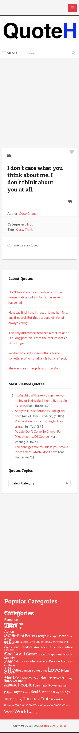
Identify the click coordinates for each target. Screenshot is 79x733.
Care (19, 229)
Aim (7, 654)
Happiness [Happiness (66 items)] (55, 654)
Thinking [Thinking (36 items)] (17, 699)
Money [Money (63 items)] (27, 678)
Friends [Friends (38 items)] (45, 647)
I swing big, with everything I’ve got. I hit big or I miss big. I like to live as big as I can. (41, 400)
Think (29, 229)
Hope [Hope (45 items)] (28, 661)
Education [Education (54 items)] (42, 641)
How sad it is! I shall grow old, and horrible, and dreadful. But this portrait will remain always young (38, 317)
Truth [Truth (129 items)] (46, 698)
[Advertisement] (39, 103)
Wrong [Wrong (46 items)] (33, 712)
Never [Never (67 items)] (56, 678)
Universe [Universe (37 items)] (9, 705)
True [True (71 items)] (36, 699)
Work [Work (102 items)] (9, 711)
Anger (8, 677)
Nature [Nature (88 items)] (46, 678)
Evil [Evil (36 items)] (66, 641)
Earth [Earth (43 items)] (32, 641)
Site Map (61, 725)
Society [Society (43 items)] (26, 692)
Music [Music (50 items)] (36, 678)
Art (6, 692)
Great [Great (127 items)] (31, 653)
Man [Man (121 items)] (65, 670)
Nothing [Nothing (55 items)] (67, 678)
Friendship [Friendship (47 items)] (56, 647)
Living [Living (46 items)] (44, 670)
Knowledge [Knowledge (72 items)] (57, 661)
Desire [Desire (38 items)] (70, 636)
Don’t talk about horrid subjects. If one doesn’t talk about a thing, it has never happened (35, 297)
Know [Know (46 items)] (45, 661)
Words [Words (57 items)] (66, 705)
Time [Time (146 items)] (28, 698)
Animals (10, 684)
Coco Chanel (28, 213)
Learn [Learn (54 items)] (69, 661)
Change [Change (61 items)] (41, 636)
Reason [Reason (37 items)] (62, 685)
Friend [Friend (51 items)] (36, 647)
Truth (30, 224)
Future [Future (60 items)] (68, 647)
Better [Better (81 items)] (30, 636)
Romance (11, 619)
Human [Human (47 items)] (36, 661)
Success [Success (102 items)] (45, 691)
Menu (9, 53)
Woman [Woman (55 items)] (45, 705)
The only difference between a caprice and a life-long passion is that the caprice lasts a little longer (39, 338)
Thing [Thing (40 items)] (56, 692)
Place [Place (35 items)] (45, 685)
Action (9, 631)
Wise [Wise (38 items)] (36, 705)
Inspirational (13, 612)
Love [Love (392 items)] (54, 669)
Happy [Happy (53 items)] (67, 654)
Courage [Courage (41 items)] (52, 636)
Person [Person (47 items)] (37, 685)
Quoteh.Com (47, 725)
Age (7, 646)
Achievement (13, 624)
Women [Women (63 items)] (55, 705)
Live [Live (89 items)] (37, 670)
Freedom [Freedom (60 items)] (26, 647)
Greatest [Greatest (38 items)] (42, 654)
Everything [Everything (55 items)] (56, 641)
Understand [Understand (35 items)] (57, 699)
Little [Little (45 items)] (30, 670)
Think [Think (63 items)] (8, 699)
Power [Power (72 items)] (53, 685)
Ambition (11, 669)
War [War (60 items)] (18, 705)
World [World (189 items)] (21, 711)
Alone (8, 662)
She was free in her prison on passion (34, 368)
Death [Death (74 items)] (61, 636)
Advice (9, 639)
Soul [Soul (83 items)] (34, 692)
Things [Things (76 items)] (65, 692)
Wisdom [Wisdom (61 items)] (27, 705)
